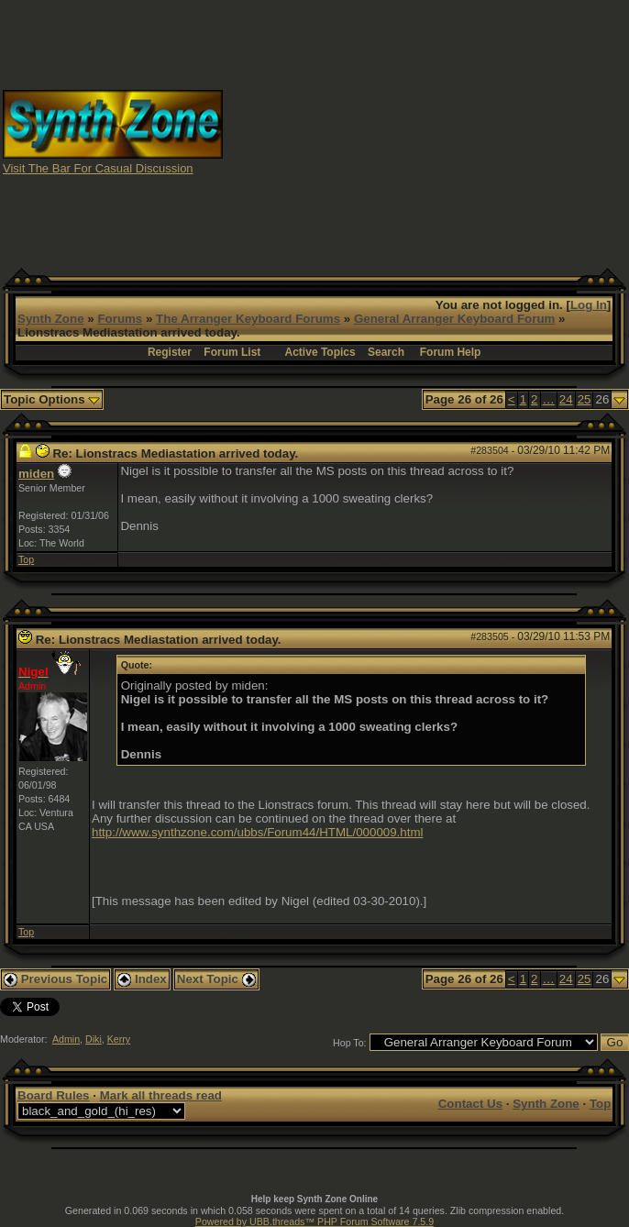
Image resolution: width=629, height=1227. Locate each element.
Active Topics (320, 352)
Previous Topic (55, 979)
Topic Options (52, 399)
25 (584, 399)
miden (36, 474)
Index (142, 979)
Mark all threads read (161, 1095)
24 (566, 399)
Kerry (118, 1039)
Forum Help (450, 352)
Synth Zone (50, 319)
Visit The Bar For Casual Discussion (98, 168)
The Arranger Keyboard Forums (248, 319)
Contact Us (470, 1104)
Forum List (232, 352)
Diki (93, 1039)
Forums (119, 319)
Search (386, 352)
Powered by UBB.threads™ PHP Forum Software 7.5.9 (314, 1221)
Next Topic (216, 979)
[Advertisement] (438, 131)
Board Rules (53, 1095)
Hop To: (350, 1042)
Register (170, 352)
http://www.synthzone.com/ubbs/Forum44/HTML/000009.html (258, 832)
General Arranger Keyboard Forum (454, 319)
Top (26, 559)
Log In (588, 305)
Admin (66, 1039)
